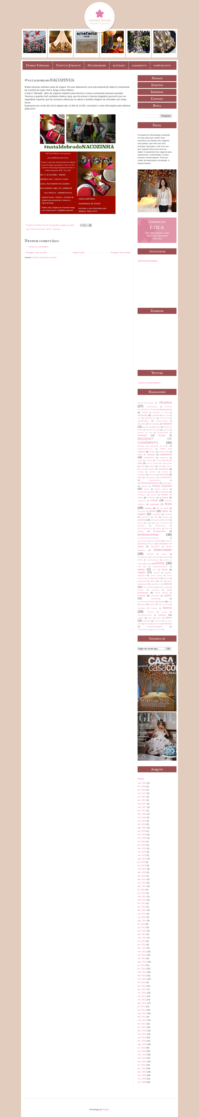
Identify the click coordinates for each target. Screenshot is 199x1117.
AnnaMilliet (155, 415)
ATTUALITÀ (164, 418)
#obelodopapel (152, 407)
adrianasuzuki (165, 409)
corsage (140, 472)
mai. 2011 (142, 1013)
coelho (142, 466)
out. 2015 (142, 852)
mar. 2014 (142, 900)
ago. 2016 (142, 827)
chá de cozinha (152, 463)
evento (154, 500)
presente (142, 595)
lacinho (158, 528)
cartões (152, 452)
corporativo (162, 65)
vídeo (150, 618)
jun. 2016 (142, 831)
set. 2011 (142, 999)
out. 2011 (142, 996)
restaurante (155, 599)
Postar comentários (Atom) (44, 257)
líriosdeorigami (143, 541)
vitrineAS (146, 621)
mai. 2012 (142, 972)
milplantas (155, 557)
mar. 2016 (142, 838)
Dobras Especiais (37, 65)
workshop (56, 229)
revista (161, 601)
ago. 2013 (142, 920)
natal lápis (142, 567)
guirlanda (142, 520)
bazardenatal (147, 427)
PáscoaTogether (148, 587)
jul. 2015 (141, 862)
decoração (164, 474)
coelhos (152, 466)
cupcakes (141, 475)
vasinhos (162, 615)
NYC (154, 570)
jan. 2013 (142, 944)
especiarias (142, 501)
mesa (164, 554)
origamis (157, 573)
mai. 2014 (142, 896)
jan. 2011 (142, 1027)
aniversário (143, 415)
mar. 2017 (142, 807)
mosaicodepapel (153, 560)
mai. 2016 (142, 834)
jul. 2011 (141, 1006)
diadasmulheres (154, 480)
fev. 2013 (142, 941)
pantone (166, 578)
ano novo (165, 415)
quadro (168, 595)
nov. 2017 (142, 793)
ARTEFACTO (150, 418)
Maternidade (97, 65)
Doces (146, 489)
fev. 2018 (142, 786)
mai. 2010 (142, 1054)
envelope (164, 497)
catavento (164, 458)
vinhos (158, 618)
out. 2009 (142, 1078)
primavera (155, 596)
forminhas (156, 514)
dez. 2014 (142, 879)
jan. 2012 (142, 986)
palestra (156, 578)
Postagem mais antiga (120, 252)
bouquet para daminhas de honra (153, 446)
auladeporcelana (162, 421)
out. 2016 (142, 821)
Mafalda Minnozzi (147, 544)
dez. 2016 (142, 814)
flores (152, 511)
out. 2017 (142, 797)
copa (142, 469)
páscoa (168, 583)
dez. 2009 (142, 1072)
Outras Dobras (156, 575)
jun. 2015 (142, 865)
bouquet (162, 435)
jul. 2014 (141, 889)
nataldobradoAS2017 (160, 567)
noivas (141, 569)
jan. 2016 (142, 845)
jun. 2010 (142, 1051)
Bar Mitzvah (154, 424)
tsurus (167, 607)
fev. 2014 (142, 903)
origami (142, 572)
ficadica (148, 508)
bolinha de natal (153, 430)
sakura (143, 604)
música (149, 564)
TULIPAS (150, 612)
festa (168, 504)
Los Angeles (156, 541)
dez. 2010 (142, 1030)
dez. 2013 (142, 910)
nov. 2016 (142, 817)
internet (166, 520)
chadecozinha (167, 463)
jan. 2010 (142, 1068)
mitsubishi (165, 557)
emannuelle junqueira (146, 492)
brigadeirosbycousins (145, 449)
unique (164, 612)
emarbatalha (164, 492)
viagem (140, 618)
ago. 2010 (142, 1044)
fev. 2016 (142, 841)
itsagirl (149, 523)
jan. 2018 (142, 790)
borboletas (142, 435)
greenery (165, 517)
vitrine (168, 617)
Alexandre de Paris (160, 412)
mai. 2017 (142, 804)
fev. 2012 (142, 982)
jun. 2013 (142, 927)
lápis (167, 528)
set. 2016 (142, 824)
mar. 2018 (142, 783)
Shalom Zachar (163, 604)
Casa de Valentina (146, 454)
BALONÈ (141, 424)
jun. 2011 (142, 1010)
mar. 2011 (142, 1020)
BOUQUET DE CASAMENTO (155, 440)
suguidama (142, 608)
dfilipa (140, 477)
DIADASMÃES (166, 477)
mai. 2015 (142, 869)
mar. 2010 (142, 1061)
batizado (119, 65)
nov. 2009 (142, 1075)
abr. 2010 (142, 1058)
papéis (152, 581)
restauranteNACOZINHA (146, 602)
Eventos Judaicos (68, 65)
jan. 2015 (142, 876)
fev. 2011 (142, 1024)
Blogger (105, 1109)
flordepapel (142, 511)
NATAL (48, 229)
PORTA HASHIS (161, 593)
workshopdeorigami (155, 627)
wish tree (157, 624)
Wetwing (147, 624)
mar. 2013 (142, 937)
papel (161, 581)
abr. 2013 (142, 934)
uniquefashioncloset (145, 615)
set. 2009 (142, 1082)
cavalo (140, 460)
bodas (157, 427)
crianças (165, 472)
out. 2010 (142, 1037)
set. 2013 (142, 917)
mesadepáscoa (143, 557)
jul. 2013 (141, 924)
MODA (140, 560)
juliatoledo (141, 526)
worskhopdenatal (144, 629)
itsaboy (140, 523)
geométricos (145, 517)
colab (160, 466)
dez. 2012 (142, 948)
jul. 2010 (141, 1048)
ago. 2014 (142, 886)
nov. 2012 (142, 951)
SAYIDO (152, 604)
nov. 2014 (142, 883)
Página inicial (78, 252)
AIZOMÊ (145, 412)
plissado (140, 590)
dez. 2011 (142, 989)
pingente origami (163, 587)
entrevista (151, 498)
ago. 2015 (142, 858)
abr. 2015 (142, 872)
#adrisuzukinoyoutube (145, 403)
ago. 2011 (142, 1003)
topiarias (154, 608)
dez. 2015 (142, 848)
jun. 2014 (142, 893)
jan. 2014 (142, 907)
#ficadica (165, 402)
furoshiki (168, 514)
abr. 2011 (142, 1017)
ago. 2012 (142, 962)
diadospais (167, 483)
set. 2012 (142, 958)
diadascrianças (151, 477)
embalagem (142, 495)
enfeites (153, 495)
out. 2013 (142, 914)
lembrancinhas (148, 534)
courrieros (152, 472)
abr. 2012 (142, 975)
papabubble (142, 581)
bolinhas (166, 430)
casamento (139, 65)
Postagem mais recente (36, 252)
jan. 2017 (142, 810)
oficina (165, 569)
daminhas (152, 475)
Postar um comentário (38, 247)
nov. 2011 (142, 993)
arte (139, 418)
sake (170, 602)
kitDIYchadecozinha (145, 528)
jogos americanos (162, 523)
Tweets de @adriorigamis (149, 383)
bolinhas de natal (145, 433)
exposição (154, 504)
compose (168, 466)
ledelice (141, 531)
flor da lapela (162, 508)
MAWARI (150, 554)
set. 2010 (142, 1041)
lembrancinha (159, 531)
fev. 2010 (142, 1065)
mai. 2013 (142, 931)
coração (151, 469)
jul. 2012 (141, 965)
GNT (156, 517)
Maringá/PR (155, 546)
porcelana (155, 590)
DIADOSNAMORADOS (148, 483)
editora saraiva (161, 489)
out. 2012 (142, 955)
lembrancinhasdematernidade (148, 538)
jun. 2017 (142, 800)
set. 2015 (142, 855)
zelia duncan (157, 629)
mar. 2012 (142, 979)
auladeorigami (143, 421)
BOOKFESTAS (162, 433)
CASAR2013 (149, 458)
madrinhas (168, 541)
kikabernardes (160, 526)
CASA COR (164, 452)
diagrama (144, 486)
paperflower (155, 584)
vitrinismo (157, 621)
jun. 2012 (142, 968)
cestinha (159, 460)
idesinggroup (155, 520)
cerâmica (149, 460)
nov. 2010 (142, 1034)
